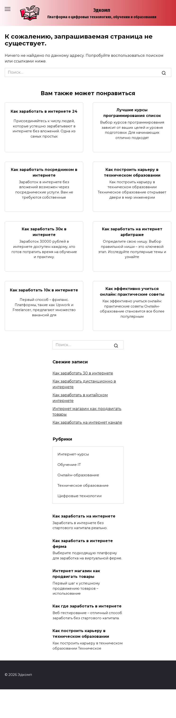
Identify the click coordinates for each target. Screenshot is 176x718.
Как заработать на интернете (84, 516)
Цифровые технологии (79, 496)
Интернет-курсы (73, 454)
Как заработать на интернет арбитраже (132, 232)
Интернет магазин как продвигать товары (76, 574)
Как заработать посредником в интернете (44, 172)
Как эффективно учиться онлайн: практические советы (132, 291)
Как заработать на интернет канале (87, 422)
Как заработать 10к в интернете (44, 290)
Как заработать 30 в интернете (83, 373)
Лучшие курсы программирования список (132, 113)
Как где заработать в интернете (87, 606)
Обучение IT (69, 464)
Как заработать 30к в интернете (44, 232)
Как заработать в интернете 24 (44, 111)
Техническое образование (83, 485)
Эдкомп (101, 10)
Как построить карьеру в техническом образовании (132, 172)
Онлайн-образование (78, 475)
